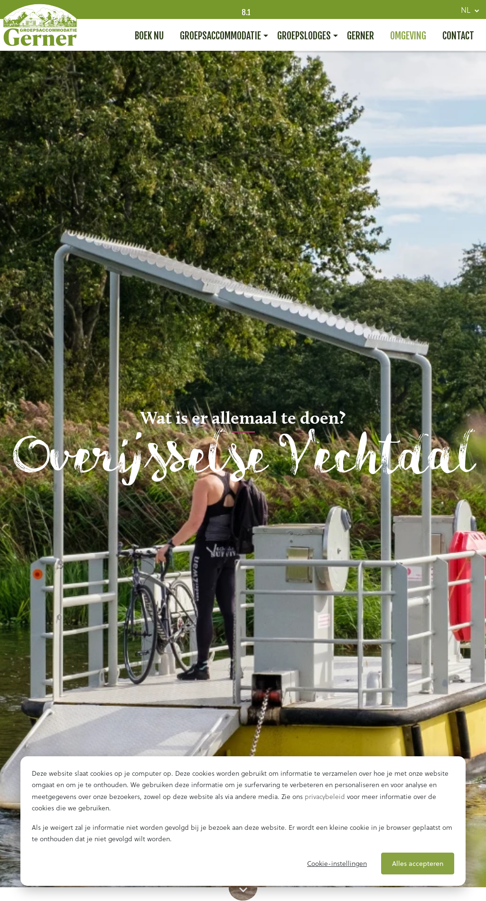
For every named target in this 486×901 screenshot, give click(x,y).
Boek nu (149, 36)
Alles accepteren (417, 863)
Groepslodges (304, 36)
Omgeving (408, 36)
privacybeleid (325, 796)
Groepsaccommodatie (220, 36)
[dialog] (243, 821)
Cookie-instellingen (337, 863)
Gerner (360, 36)
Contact (458, 36)
